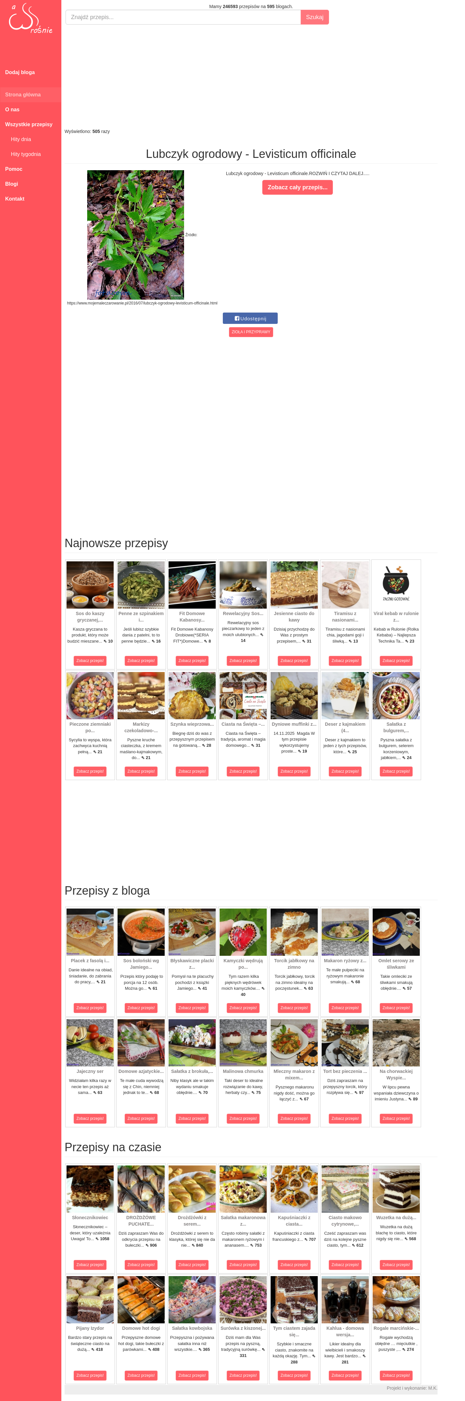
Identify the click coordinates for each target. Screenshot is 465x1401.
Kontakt (15, 199)
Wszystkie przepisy (29, 124)
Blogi (11, 184)
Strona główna (23, 94)
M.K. (433, 1388)
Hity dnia (18, 139)
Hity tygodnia (23, 154)
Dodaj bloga (20, 72)
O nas (12, 109)
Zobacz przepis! (90, 660)
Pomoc (13, 169)
